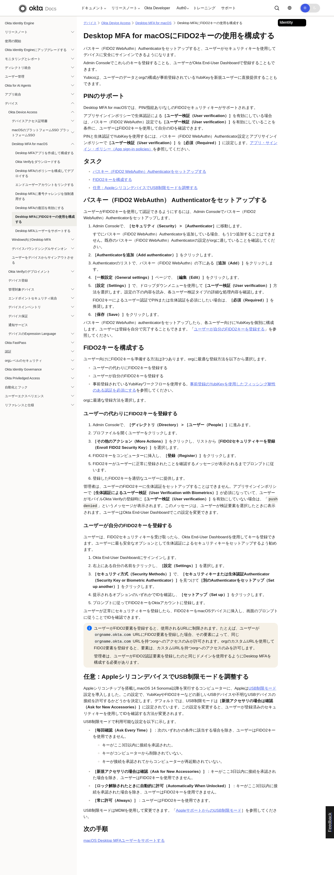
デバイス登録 (18, 280)
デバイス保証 (18, 316)
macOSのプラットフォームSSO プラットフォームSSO (40, 132)
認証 (8, 351)
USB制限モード (262, 688)
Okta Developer (157, 8)
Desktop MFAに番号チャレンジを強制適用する (44, 196)
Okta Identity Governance (23, 369)
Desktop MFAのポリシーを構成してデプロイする (44, 173)
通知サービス (18, 325)
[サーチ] (277, 8)
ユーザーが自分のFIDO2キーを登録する (229, 329)
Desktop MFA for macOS (30, 144)
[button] (92, 8)
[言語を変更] (289, 8)
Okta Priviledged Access (22, 378)
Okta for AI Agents (18, 85)
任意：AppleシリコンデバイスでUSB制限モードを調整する (145, 188)
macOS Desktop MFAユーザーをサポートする (124, 840)
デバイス (11, 103)
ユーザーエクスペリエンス (24, 396)
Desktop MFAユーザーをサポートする (43, 231)
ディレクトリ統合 (18, 68)
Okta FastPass (15, 343)
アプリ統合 (13, 94)
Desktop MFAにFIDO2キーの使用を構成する (45, 219)
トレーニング (204, 8)
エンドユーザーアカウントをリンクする (44, 185)
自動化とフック (16, 387)
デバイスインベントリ (24, 307)
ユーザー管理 (14, 76)
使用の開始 (13, 41)
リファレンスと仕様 (19, 405)
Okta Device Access (22, 112)
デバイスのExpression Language (32, 334)
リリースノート (16, 32)
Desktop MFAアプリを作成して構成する (44, 153)
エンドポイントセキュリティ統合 (32, 298)
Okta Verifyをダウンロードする (37, 162)
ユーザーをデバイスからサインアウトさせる (43, 260)
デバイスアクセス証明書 (30, 121)
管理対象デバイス (21, 289)
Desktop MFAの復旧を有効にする (39, 208)
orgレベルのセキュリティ (23, 360)
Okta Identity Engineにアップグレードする (36, 50)
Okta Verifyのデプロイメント (29, 271)
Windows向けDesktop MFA (31, 239)
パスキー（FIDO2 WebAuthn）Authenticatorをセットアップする (149, 171)
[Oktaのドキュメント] (37, 8)
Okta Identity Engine (19, 23)
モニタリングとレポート (23, 59)
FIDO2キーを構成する (112, 180)
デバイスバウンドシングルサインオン (39, 248)
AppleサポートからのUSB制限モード (208, 810)
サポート (228, 8)
